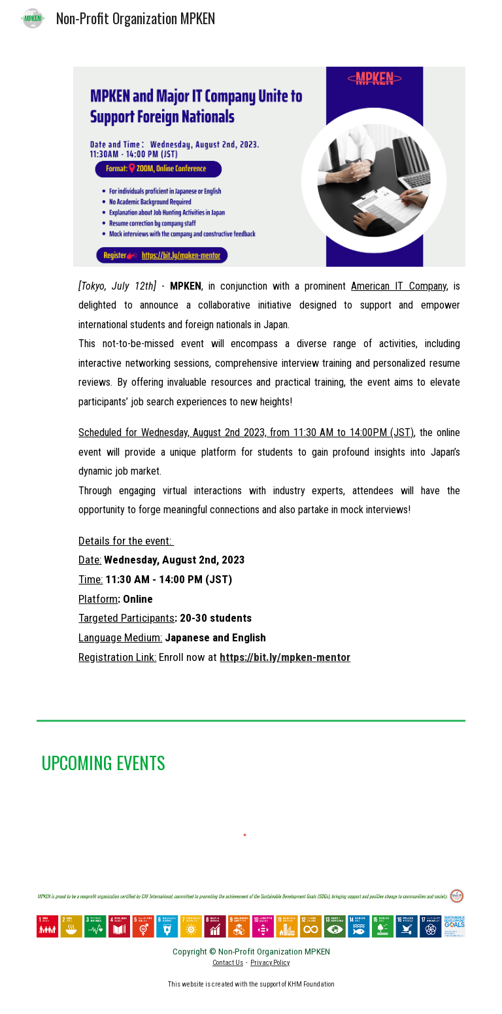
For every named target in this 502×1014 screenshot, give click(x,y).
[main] (269, 483)
